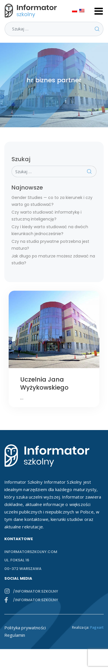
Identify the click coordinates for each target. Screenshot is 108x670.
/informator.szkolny (35, 591)
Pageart (97, 627)
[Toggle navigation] (98, 10)
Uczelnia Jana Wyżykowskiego (44, 383)
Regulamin (14, 635)
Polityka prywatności (25, 627)
